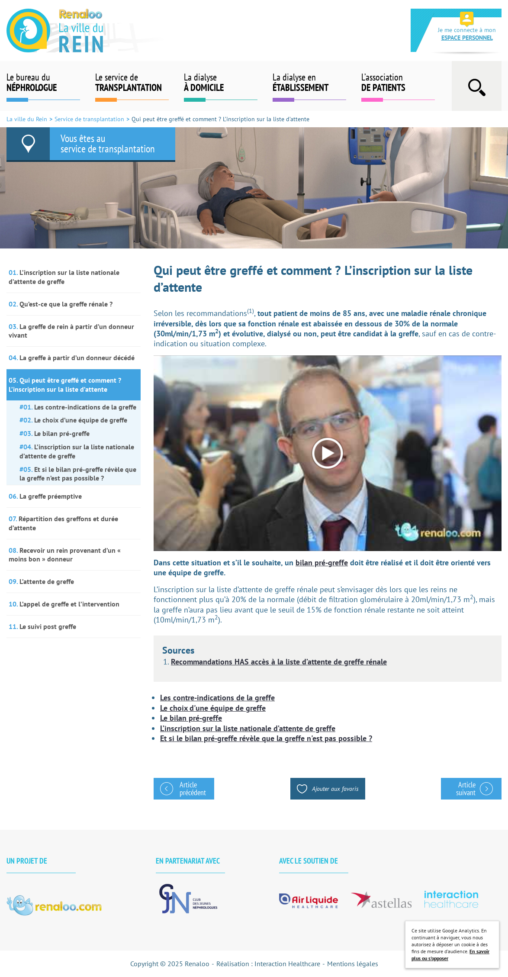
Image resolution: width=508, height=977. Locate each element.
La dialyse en (309, 82)
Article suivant (466, 788)
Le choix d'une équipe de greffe (213, 708)
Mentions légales (352, 963)
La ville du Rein (87, 30)
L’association (398, 82)
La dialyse (220, 82)
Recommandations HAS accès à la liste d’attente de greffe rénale (279, 662)
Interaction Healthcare (287, 963)
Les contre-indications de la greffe (217, 698)
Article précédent (193, 788)
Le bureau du (43, 82)
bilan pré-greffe (322, 562)
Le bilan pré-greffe (191, 718)
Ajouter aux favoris (335, 789)
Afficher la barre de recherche (477, 86)
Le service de (132, 82)
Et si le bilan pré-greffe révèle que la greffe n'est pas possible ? (266, 738)
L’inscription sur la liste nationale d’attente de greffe (247, 728)
